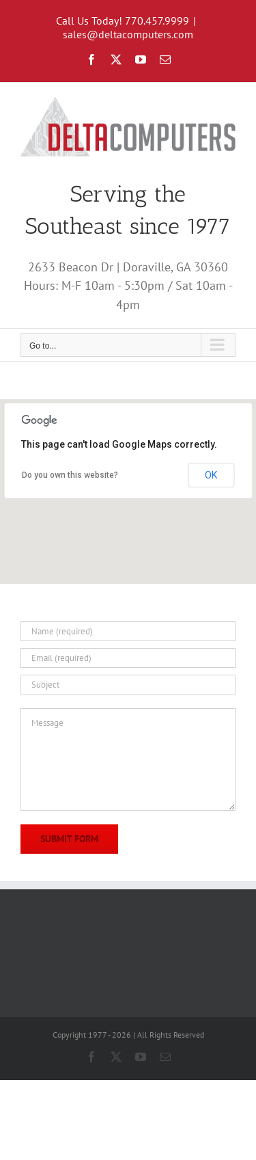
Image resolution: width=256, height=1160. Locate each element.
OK (211, 475)
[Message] (128, 759)
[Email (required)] (128, 658)
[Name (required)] (128, 631)
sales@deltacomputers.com (128, 34)
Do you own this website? (70, 475)
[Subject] (128, 684)
